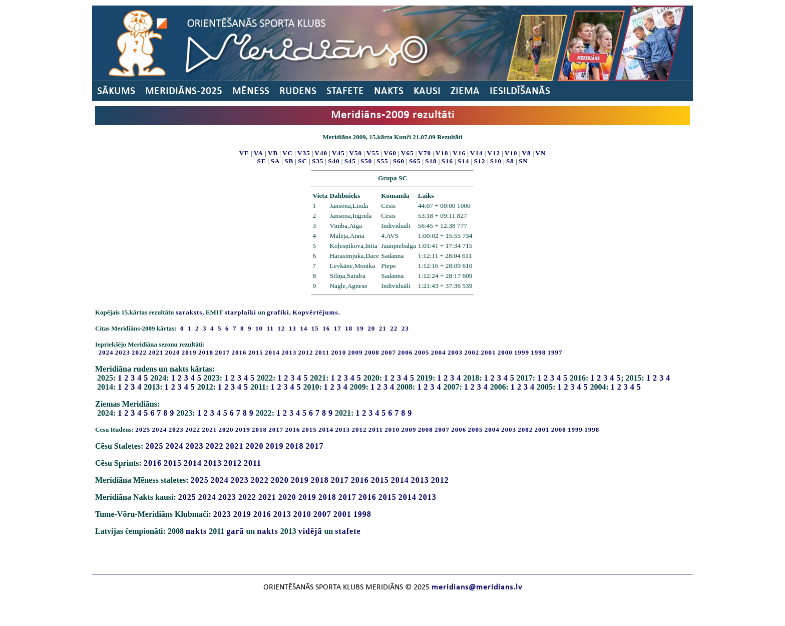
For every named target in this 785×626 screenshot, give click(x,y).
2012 (305, 352)
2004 (438, 352)
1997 (555, 352)
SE (261, 161)
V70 (425, 153)
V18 (442, 153)
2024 (106, 352)
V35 (303, 153)
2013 (288, 352)
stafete (347, 531)
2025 (142, 429)
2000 (505, 352)
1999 (521, 352)
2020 (172, 352)
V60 (390, 153)
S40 (333, 161)
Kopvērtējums (315, 312)
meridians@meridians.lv (477, 587)
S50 (366, 161)
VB (273, 153)
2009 (355, 352)
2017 (222, 352)
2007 (388, 352)
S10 (496, 161)
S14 (463, 161)
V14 (476, 153)
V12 (494, 153)
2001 (488, 352)
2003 (455, 352)
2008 (371, 352)
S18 (431, 161)
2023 (122, 352)
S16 (447, 161)
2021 (155, 352)
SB (288, 161)
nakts (196, 531)
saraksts (189, 312)
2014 (272, 352)
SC (302, 161)
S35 (317, 161)
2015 (255, 352)
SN (523, 161)
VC (287, 153)
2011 (322, 352)
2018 (205, 352)
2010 (338, 352)
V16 (459, 153)
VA (258, 153)
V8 (526, 153)
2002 (471, 352)
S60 (399, 161)
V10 (511, 153)
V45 (338, 153)
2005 (422, 352)
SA (275, 161)
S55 (382, 161)
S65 (415, 161)
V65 (407, 153)
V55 (372, 153)
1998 (538, 352)
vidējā (310, 531)
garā (235, 531)
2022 (139, 352)
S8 (510, 161)
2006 (405, 352)
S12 (479, 161)
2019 (189, 352)
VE (244, 153)
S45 (350, 161)
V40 (321, 153)
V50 (355, 153)
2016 (239, 352)
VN (541, 153)
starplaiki (240, 312)
